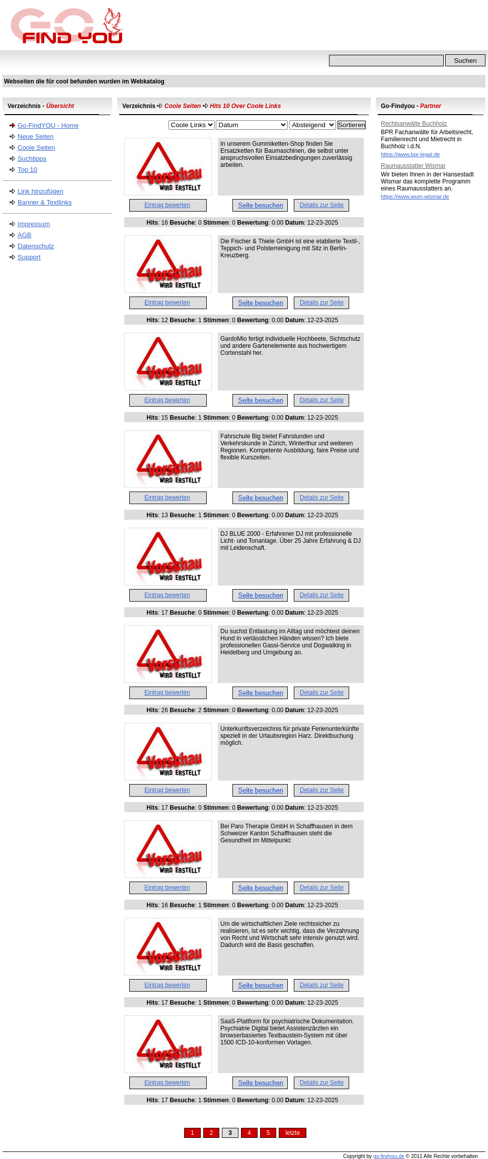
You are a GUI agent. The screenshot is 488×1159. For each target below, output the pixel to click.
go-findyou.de (388, 1156)
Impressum (34, 224)
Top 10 (27, 169)
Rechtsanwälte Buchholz (414, 123)
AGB (24, 235)
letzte (292, 1132)
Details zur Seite (322, 205)
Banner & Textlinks (44, 202)
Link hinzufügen (40, 191)
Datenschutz (36, 246)
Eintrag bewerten (167, 205)
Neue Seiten (36, 136)
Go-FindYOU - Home (48, 125)
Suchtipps (32, 158)
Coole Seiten (36, 147)
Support (29, 257)
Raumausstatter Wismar (413, 165)
